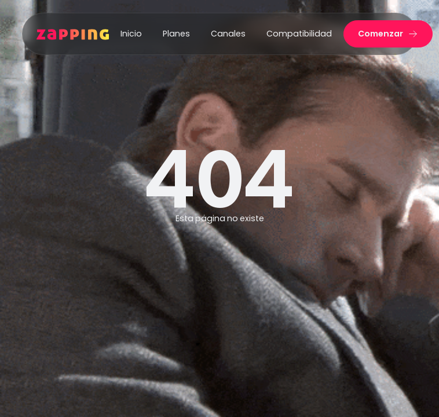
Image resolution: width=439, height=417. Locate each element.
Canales (228, 33)
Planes (176, 33)
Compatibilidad (299, 33)
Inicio (131, 33)
